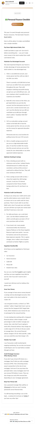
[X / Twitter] (26, 3)
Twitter (26, 396)
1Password (7, 387)
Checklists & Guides (17, 24)
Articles (21, 3)
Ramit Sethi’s (8, 37)
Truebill (19, 272)
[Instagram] (29, 3)
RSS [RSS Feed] (32, 3)
